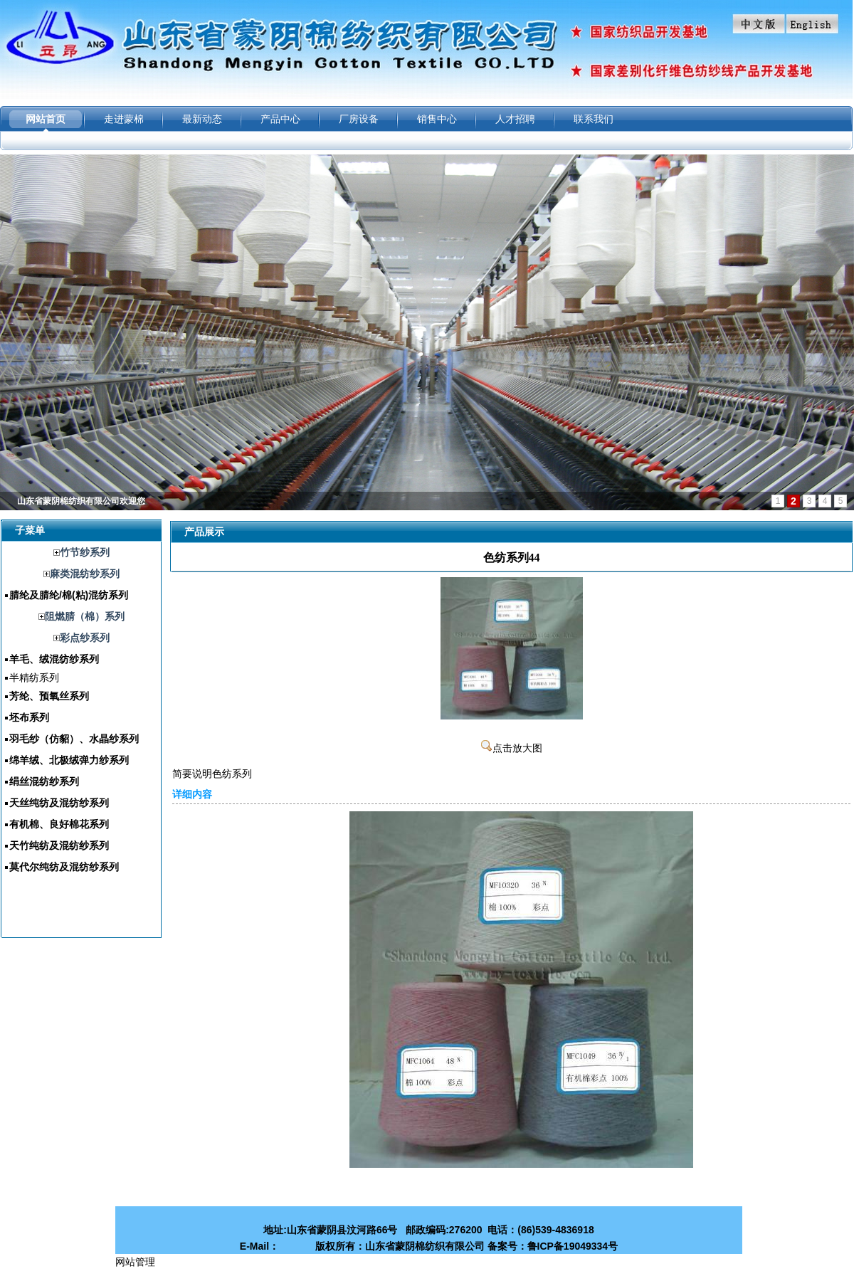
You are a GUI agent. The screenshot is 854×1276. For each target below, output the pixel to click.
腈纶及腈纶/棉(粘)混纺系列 (68, 595)
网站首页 (45, 119)
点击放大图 (511, 748)
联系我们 (593, 119)
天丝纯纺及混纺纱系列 (59, 802)
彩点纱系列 (85, 637)
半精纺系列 (34, 677)
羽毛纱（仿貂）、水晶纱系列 (74, 738)
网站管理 (135, 1261)
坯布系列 (29, 717)
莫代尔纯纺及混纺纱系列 (64, 866)
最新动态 (202, 119)
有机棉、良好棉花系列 (59, 824)
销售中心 (437, 119)
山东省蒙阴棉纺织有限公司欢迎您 (81, 501)
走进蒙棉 (124, 119)
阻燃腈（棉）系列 (85, 616)
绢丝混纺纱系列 (44, 781)
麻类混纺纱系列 (85, 573)
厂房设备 (359, 119)
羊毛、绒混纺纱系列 (54, 659)
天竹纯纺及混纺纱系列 (59, 845)
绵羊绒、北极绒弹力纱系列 (69, 760)
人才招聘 (515, 119)
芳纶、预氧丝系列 (49, 696)
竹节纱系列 (85, 552)
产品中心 (280, 119)
